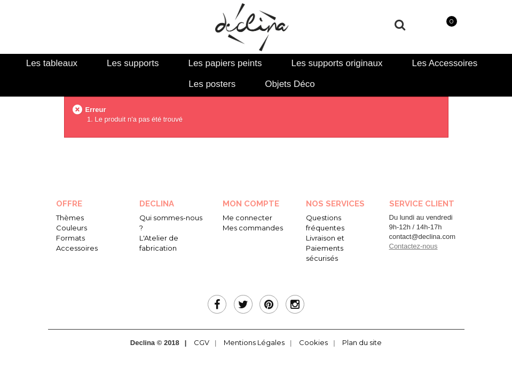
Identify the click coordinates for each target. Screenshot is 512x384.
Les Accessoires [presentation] (444, 63)
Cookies (313, 342)
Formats (70, 238)
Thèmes (70, 217)
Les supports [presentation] (133, 63)
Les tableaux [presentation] (51, 63)
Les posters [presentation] (211, 84)
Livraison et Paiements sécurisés (325, 248)
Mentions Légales (254, 342)
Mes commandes (253, 227)
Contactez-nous (413, 246)
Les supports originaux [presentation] (336, 63)
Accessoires (77, 248)
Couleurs (71, 227)
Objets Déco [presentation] (290, 84)
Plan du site (362, 342)
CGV (201, 342)
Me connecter (247, 217)
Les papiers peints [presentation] (225, 63)
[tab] (52, 63)
